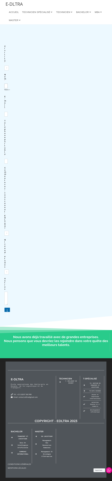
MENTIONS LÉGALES (17, 468)
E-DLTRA (14, 4)
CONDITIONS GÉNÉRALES (19, 464)
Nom (6, 110)
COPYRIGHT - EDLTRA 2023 (56, 421)
